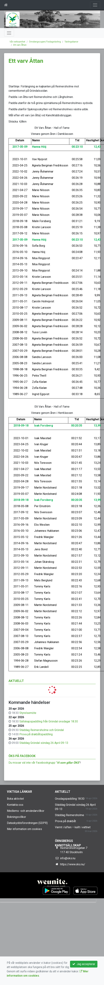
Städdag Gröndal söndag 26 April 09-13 (43, 743)
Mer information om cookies (24, 829)
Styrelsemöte (27, 713)
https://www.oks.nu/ (72, 864)
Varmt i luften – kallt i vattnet (72, 827)
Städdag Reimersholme (69, 815)
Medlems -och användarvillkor (25, 811)
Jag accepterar (83, 964)
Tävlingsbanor (71, 41)
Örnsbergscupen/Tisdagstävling (45, 41)
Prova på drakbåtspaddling (36, 734)
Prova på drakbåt (65, 821)
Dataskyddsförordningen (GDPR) (27, 823)
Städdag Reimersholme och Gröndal (41, 730)
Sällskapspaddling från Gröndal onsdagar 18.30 (48, 721)
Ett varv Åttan (19, 45)
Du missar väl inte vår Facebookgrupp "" (44, 762)
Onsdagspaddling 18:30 (69, 798)
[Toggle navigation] (95, 5)
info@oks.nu (67, 858)
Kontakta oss (15, 804)
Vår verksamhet (17, 41)
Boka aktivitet (15, 798)
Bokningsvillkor (16, 817)
